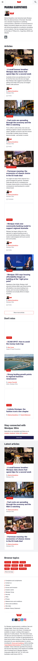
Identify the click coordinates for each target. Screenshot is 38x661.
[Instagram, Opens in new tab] (25, 620)
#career (9, 405)
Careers (8, 585)
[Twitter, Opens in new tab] (16, 620)
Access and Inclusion (11, 587)
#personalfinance (11, 167)
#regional (10, 219)
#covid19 (7, 565)
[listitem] (19, 464)
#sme (8, 370)
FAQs (7, 597)
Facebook (12, 433)
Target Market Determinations (12, 645)
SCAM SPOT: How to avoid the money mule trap (18, 343)
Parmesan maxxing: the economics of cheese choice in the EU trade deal (18, 173)
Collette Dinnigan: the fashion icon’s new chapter (17, 410)
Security (8, 594)
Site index (8, 606)
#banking (10, 270)
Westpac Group (10, 592)
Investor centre (10, 590)
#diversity (27, 565)
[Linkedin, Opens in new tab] (22, 620)
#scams (9, 337)
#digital (7, 568)
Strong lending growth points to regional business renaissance (19, 376)
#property (14, 565)
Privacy (8, 599)
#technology (23, 568)
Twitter (17, 433)
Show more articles (19, 312)
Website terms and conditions (14, 601)
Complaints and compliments (14, 580)
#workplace (14, 568)
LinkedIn (6, 433)
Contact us (9, 583)
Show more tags (9, 571)
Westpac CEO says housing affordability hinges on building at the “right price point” (18, 278)
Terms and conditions (12, 603)
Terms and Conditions (18, 643)
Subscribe (19, 437)
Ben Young (11, 347)
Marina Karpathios (13, 91)
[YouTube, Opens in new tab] (19, 620)
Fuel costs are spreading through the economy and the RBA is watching (18, 122)
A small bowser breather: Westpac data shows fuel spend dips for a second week (18, 71)
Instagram (25, 433)
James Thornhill (12, 382)
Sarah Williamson (26, 415)
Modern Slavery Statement (13, 608)
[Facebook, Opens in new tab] (13, 620)
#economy (10, 65)
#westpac (15, 562)
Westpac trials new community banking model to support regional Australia (18, 226)
